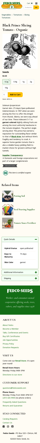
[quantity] (5, 94)
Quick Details (9, 239)
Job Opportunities (10, 340)
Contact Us (7, 422)
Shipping (7, 278)
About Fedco (8, 325)
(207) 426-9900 (9, 398)
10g (6, 87)
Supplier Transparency (12, 155)
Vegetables (6, 15)
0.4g (15, 81)
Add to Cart (15, 94)
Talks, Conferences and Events (15, 332)
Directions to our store (12, 374)
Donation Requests (11, 347)
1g (23, 81)
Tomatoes (17, 15)
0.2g (6, 81)
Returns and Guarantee (12, 405)
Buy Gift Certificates (11, 336)
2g (31, 81)
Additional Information (13, 272)
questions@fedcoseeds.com (14, 388)
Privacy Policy (8, 344)
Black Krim (16, 136)
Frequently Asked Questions (14, 402)
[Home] (12, 5)
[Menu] (36, 3)
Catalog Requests (10, 419)
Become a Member (11, 329)
